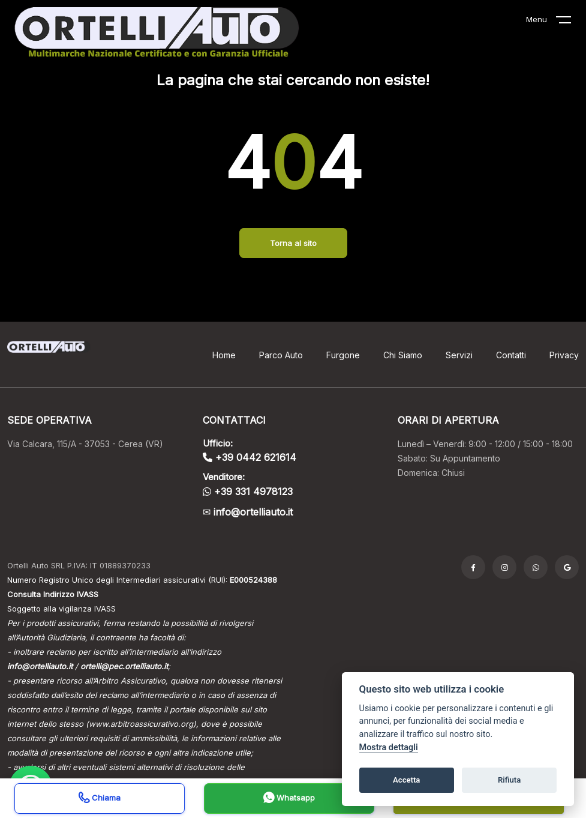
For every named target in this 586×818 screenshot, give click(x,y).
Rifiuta (509, 779)
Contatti (511, 355)
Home (224, 355)
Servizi (459, 355)
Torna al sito (293, 243)
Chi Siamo (402, 355)
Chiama (100, 799)
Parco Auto (281, 355)
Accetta (406, 779)
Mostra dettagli (388, 747)
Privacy (564, 355)
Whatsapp (289, 799)
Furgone (343, 355)
